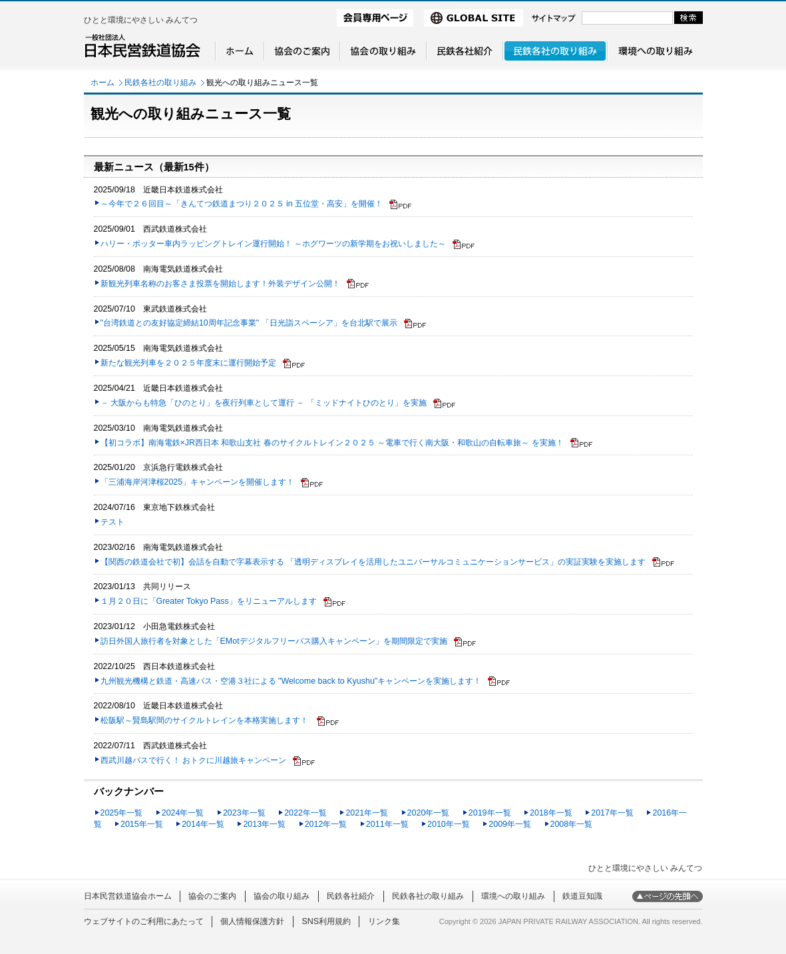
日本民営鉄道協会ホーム (128, 896)
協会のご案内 (212, 896)
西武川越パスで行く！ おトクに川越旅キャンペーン (193, 760)
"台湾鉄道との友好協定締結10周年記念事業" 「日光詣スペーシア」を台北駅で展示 (248, 323)
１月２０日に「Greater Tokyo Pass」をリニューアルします (208, 601)
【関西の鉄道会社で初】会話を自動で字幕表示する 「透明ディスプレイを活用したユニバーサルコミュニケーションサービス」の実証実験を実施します (373, 562)
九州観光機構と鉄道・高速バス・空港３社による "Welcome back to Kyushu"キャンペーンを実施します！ (291, 681)
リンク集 (384, 921)
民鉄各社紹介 (351, 896)
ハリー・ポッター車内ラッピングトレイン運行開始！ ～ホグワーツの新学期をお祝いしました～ (273, 243)
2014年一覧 (203, 824)
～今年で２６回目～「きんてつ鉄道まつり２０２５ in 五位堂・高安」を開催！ (241, 203)
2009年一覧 (510, 824)
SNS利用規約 (326, 921)
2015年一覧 (141, 824)
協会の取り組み (281, 896)
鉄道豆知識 (582, 896)
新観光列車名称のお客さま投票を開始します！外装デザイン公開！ (220, 283)
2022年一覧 (305, 813)
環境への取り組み (513, 896)
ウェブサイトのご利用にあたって (144, 921)
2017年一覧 (612, 813)
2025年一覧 (121, 813)
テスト (112, 522)
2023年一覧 (244, 813)
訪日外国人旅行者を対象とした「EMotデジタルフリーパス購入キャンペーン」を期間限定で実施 (273, 641)
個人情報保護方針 (252, 921)
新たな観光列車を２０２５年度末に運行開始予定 (188, 362)
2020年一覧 (428, 813)
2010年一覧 (448, 824)
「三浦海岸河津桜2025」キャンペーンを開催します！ (197, 482)
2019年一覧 (490, 813)
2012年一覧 (326, 824)
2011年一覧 (387, 824)
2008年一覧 (571, 824)
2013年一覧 (264, 824)
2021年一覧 (366, 813)
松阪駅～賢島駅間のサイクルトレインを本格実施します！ (205, 720)
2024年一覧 (183, 813)
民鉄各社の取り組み (160, 82)
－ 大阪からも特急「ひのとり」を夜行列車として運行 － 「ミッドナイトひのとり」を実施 (263, 402)
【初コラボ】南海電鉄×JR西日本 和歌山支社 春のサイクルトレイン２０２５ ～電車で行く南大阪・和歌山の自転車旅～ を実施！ (332, 442)
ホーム (102, 82)
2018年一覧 (551, 813)
